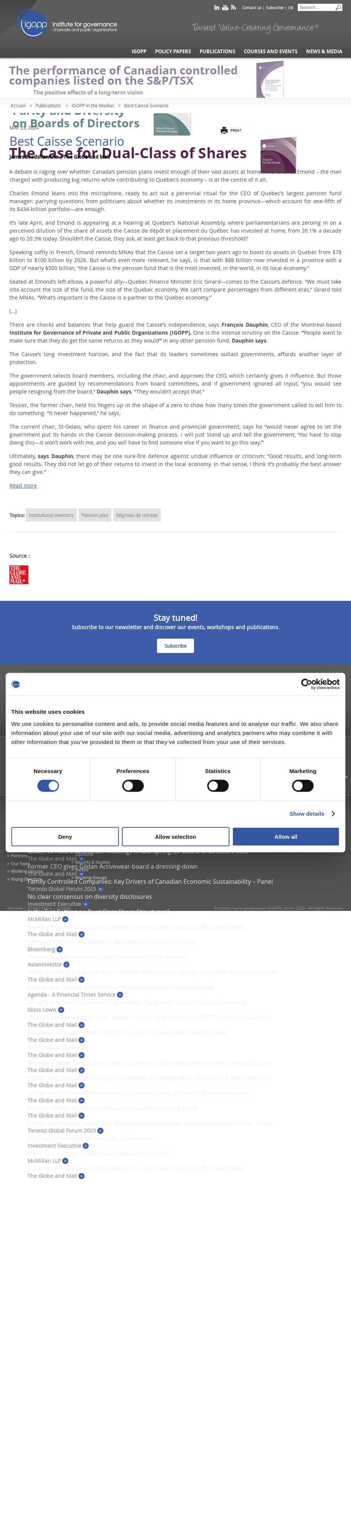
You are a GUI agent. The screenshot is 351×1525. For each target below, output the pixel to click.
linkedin (216, 9)
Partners (19, 855)
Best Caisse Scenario (57, 1047)
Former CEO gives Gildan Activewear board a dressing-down (113, 866)
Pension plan (95, 515)
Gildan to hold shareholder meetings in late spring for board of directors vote (138, 1093)
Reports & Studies (92, 862)
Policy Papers (173, 51)
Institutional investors (51, 515)
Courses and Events (270, 51)
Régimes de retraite (137, 515)
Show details (307, 813)
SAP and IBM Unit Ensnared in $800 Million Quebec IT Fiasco (112, 942)
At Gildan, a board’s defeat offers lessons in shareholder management (127, 1032)
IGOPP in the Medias (93, 105)
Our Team (20, 863)
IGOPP (66, 22)
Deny (65, 836)
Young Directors (26, 879)
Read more (23, 485)
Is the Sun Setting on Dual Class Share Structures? (98, 912)
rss (233, 9)
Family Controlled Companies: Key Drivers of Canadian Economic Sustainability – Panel (150, 881)
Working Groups (27, 871)
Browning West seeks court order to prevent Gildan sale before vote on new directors (149, 1063)
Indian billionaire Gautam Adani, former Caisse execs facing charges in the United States (153, 972)
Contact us (252, 7)
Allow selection (175, 836)
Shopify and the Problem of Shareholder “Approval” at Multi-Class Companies (137, 1002)
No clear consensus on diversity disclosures (90, 896)
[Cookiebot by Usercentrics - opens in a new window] (307, 684)
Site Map (15, 908)
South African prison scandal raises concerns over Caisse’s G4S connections (135, 927)
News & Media (324, 51)
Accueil (18, 105)
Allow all (285, 836)
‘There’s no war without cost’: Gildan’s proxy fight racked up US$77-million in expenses (150, 1017)
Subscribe (275, 7)
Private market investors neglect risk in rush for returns (107, 957)
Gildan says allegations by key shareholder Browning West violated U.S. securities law (148, 1078)
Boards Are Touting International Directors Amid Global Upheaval (121, 987)
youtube (225, 9)
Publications (217, 51)
